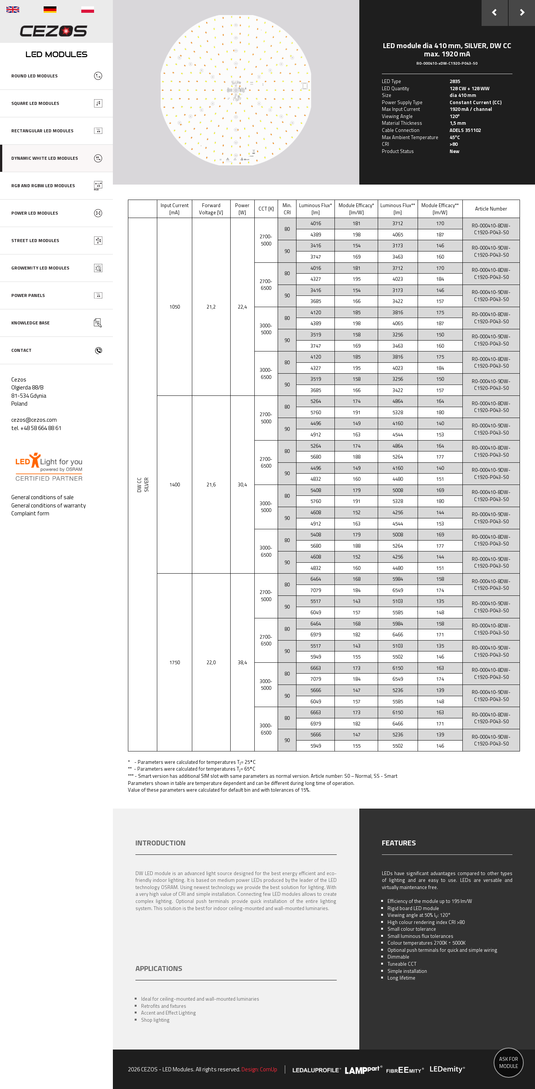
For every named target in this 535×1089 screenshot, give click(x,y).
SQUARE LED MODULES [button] (35, 103)
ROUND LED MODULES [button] (34, 75)
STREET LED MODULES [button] (35, 240)
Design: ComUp (259, 1069)
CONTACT (21, 350)
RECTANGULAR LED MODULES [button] (42, 130)
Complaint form (30, 513)
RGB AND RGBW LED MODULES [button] (43, 185)
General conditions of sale (42, 497)
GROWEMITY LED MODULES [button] (40, 267)
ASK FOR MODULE (508, 1062)
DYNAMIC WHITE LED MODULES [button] (44, 158)
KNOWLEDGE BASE (30, 322)
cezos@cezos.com (34, 419)
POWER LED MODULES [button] (34, 213)
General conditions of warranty (48, 505)
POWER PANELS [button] (28, 295)
